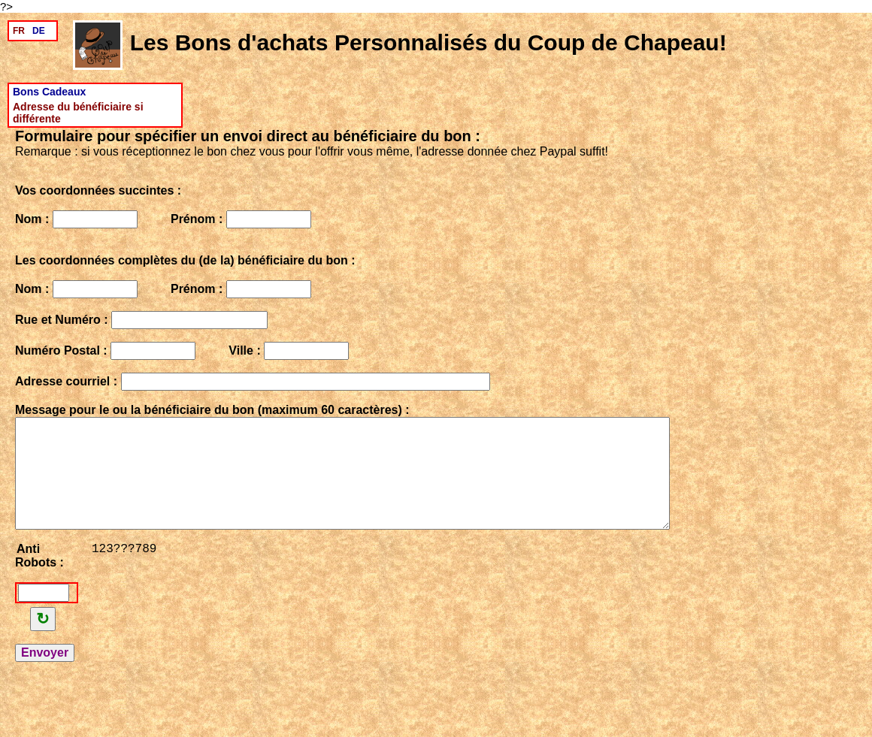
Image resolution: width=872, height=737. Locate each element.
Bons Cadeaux (49, 92)
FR (19, 31)
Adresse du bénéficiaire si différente (78, 113)
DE (38, 31)
